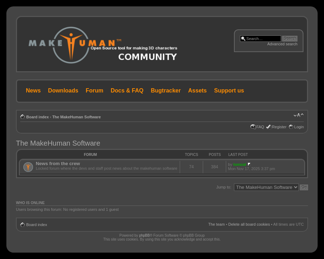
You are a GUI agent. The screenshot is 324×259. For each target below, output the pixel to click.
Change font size (299, 115)
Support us (229, 91)
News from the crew (58, 163)
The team (216, 224)
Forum (95, 91)
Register (279, 127)
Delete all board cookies (249, 224)
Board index (37, 117)
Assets (197, 91)
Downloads (63, 91)
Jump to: (223, 187)
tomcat (239, 164)
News (33, 91)
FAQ (260, 127)
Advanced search (282, 44)
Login (299, 127)
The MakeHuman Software (76, 117)
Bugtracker (166, 91)
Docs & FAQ (127, 91)
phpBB (144, 235)
